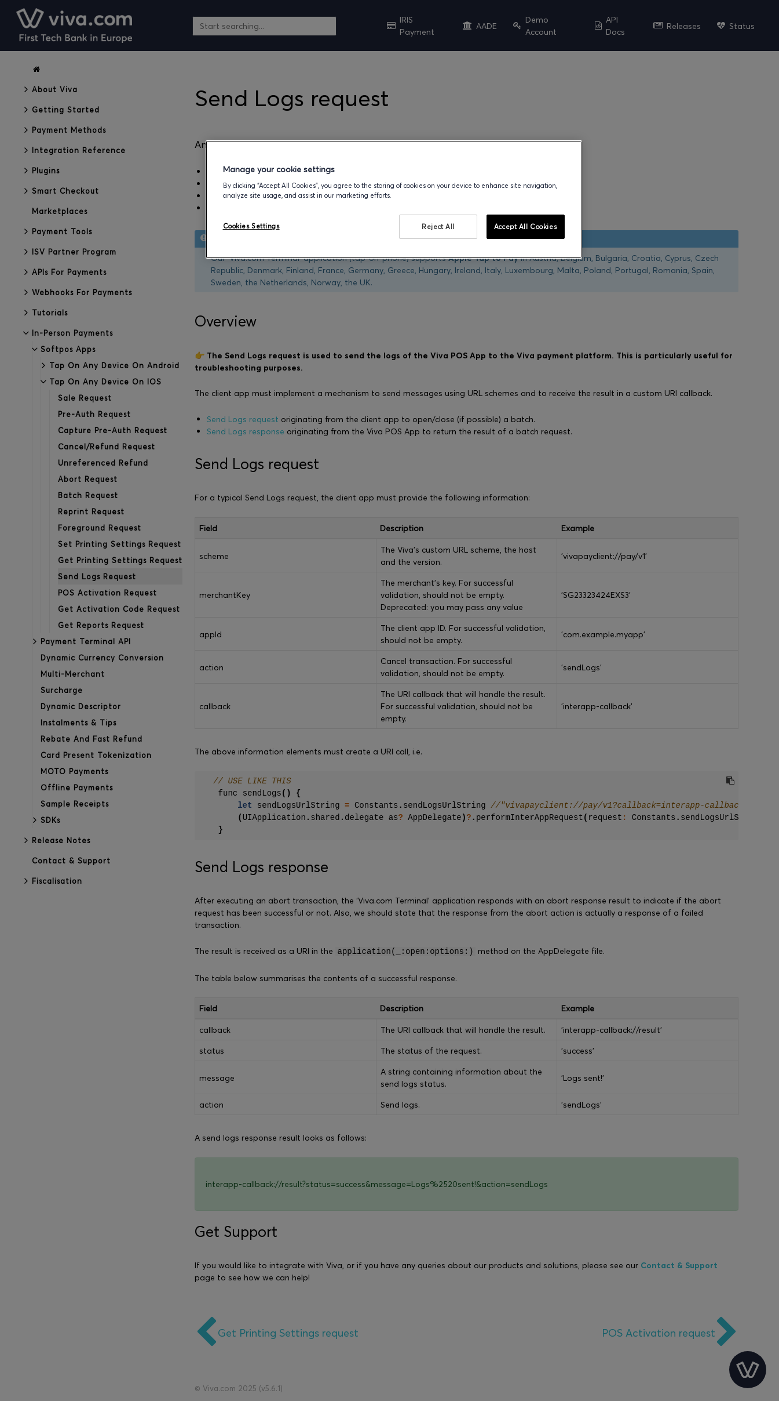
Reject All (438, 226)
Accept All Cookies (525, 226)
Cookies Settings (251, 226)
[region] (394, 199)
